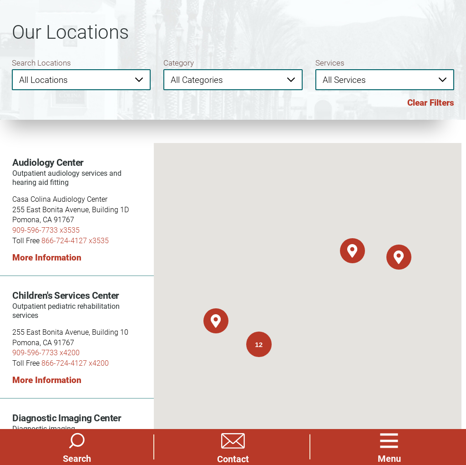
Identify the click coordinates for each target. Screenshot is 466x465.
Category (178, 62)
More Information (46, 257)
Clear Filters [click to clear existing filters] (430, 102)
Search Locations (41, 62)
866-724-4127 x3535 (75, 240)
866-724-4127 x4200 (75, 363)
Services (329, 62)
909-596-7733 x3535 (46, 230)
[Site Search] (77, 447)
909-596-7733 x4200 (46, 352)
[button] (389, 447)
